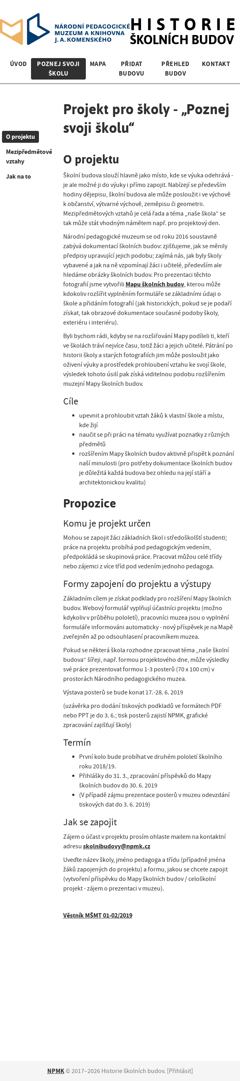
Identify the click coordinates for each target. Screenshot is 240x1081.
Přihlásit (180, 1071)
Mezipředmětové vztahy (29, 156)
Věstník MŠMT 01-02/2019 (97, 915)
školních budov (185, 23)
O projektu (20, 136)
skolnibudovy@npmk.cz (116, 846)
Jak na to (18, 176)
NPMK (55, 1071)
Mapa (98, 64)
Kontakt (216, 64)
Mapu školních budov (155, 284)
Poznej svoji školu (58, 69)
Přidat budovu (132, 69)
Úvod (18, 64)
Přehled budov (175, 69)
